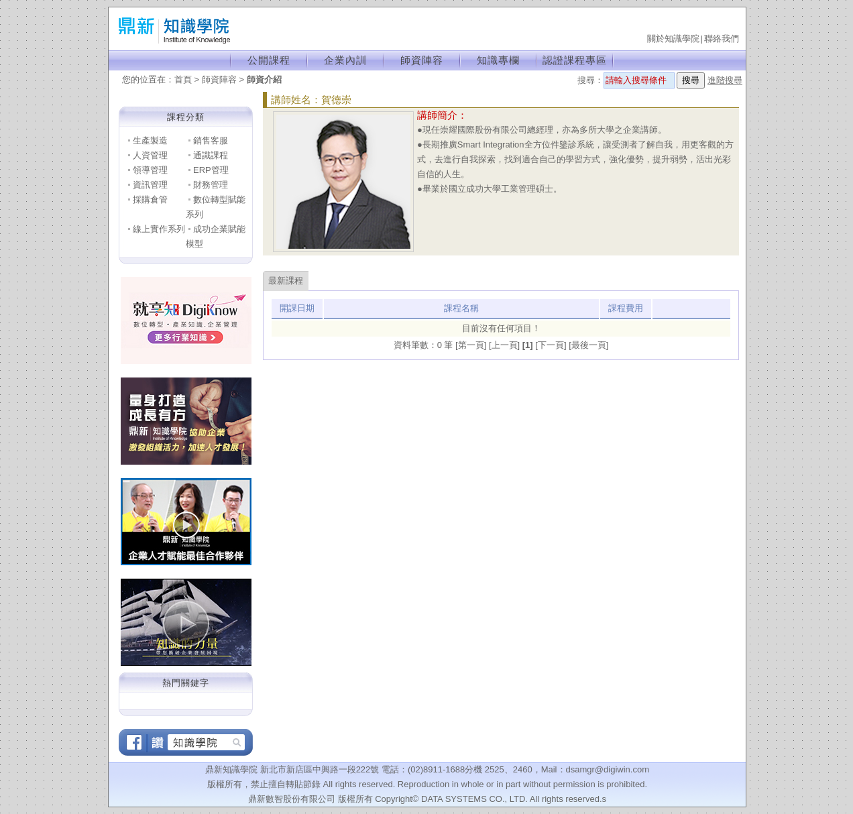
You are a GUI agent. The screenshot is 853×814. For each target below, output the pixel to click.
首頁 (183, 79)
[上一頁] (505, 345)
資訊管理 (150, 185)
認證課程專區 (575, 60)
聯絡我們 (721, 39)
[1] (529, 345)
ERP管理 (211, 170)
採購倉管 (150, 199)
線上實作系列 (159, 229)
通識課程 (210, 155)
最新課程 (285, 281)
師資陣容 (421, 60)
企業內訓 (345, 60)
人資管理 (150, 155)
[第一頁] (472, 345)
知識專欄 (498, 60)
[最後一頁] (588, 345)
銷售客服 (210, 140)
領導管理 (150, 170)
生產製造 (150, 140)
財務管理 (210, 185)
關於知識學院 (673, 39)
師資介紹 (264, 79)
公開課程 (268, 60)
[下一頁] (552, 345)
